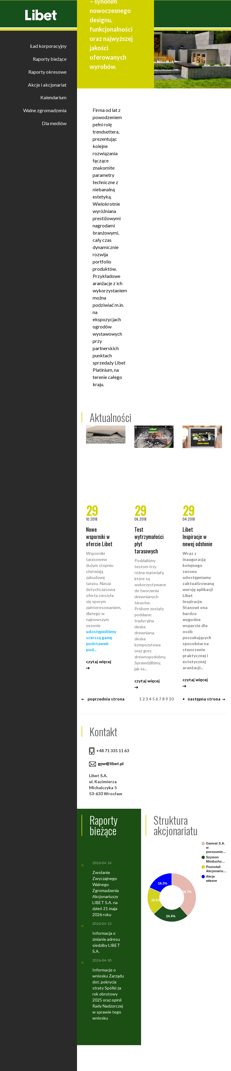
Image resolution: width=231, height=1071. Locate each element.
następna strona (206, 698)
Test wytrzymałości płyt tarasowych (149, 540)
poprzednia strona (103, 698)
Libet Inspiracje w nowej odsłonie (197, 536)
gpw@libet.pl (111, 763)
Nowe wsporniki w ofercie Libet (99, 536)
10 (171, 698)
